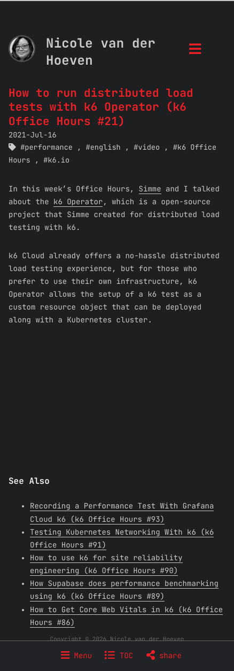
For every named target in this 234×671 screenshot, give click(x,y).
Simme (150, 189)
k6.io (58, 160)
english (105, 147)
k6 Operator (78, 202)
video (149, 147)
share (164, 656)
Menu (76, 656)
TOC (119, 656)
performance (49, 147)
